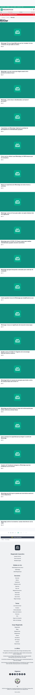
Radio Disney (17, 643)
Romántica (17, 637)
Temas (7, 17)
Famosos (17, 614)
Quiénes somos (20, 689)
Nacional (17, 578)
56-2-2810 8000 (13, 689)
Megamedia (17, 627)
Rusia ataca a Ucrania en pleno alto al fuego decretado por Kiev (17, 650)
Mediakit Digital (17, 560)
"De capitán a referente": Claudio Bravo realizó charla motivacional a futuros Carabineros (17, 653)
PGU (17, 616)
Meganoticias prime (17, 590)
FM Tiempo (17, 639)
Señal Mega (17, 569)
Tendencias (17, 582)
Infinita (17, 635)
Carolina (17, 641)
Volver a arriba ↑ (17, 692)
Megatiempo (17, 633)
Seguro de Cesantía (17, 618)
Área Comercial (17, 558)
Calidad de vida (17, 584)
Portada (3, 17)
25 (18, 533)
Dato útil (17, 588)
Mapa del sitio (25, 689)
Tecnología (7, 539)
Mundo (17, 580)
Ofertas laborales (17, 609)
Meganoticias (17, 631)
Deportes (17, 586)
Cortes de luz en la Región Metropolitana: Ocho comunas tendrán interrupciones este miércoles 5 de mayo (17, 656)
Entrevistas (17, 594)
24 (15, 533)
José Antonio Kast (17, 605)
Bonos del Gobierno (17, 612)
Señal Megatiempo (18, 571)
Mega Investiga (17, 598)
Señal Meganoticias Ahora (17, 567)
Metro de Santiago (17, 620)
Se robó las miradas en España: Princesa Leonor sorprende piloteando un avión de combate (17, 660)
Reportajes (17, 592)
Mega (17, 629)
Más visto (32, 12)
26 (21, 533)
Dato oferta (17, 596)
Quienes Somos (17, 556)
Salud (3, 539)
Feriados (17, 607)
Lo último (11, 12)
